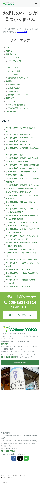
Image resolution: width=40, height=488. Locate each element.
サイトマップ (24, 475)
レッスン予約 (11, 101)
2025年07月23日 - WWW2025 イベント (21, 138)
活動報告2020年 (14, 91)
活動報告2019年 (14, 88)
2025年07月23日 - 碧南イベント (18, 145)
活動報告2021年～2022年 (18, 95)
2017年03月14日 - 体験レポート (18, 286)
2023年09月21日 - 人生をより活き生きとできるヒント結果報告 (22, 230)
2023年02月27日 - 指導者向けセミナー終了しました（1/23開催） (22, 244)
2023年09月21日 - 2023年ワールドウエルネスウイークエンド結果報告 (21, 224)
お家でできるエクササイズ (18, 78)
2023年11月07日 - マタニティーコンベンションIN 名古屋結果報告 (22, 210)
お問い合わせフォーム (21, 315)
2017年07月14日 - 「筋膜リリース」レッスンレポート (22, 264)
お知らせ (9, 51)
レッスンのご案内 (12, 57)
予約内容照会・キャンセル (18, 108)
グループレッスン (15, 61)
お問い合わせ (11, 112)
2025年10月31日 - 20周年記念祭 (18, 134)
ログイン (4, 482)
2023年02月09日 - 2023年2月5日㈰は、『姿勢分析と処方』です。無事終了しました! (22, 252)
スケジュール (13, 74)
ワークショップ (14, 68)
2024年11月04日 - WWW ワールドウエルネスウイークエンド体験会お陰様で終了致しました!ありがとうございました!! (22, 188)
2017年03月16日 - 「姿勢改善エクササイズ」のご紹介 (21, 281)
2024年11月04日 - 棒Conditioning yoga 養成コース (22, 197)
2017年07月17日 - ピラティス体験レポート (22, 259)
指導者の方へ (11, 54)
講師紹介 (9, 81)
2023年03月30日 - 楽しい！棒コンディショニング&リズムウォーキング (22, 237)
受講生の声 (10, 98)
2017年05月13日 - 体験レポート (18, 269)
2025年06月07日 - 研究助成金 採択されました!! (22, 149)
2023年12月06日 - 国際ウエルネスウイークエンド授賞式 (22, 203)
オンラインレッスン (16, 64)
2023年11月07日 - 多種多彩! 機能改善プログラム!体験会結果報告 (22, 217)
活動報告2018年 (14, 84)
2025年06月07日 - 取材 (14, 155)
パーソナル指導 (14, 71)
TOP (7, 47)
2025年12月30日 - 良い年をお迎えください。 (21, 129)
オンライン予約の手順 (16, 105)
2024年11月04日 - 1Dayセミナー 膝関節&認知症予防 (22, 180)
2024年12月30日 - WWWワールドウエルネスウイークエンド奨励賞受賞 (22, 159)
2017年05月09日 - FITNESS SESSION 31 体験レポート (22, 274)
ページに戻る (22, 32)
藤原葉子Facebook (20, 362)
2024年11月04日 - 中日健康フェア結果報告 (22, 165)
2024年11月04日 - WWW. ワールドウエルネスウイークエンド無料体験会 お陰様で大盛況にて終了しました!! (22, 171)
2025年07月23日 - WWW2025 (17, 141)
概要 (2, 475)
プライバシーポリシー (12, 475)
